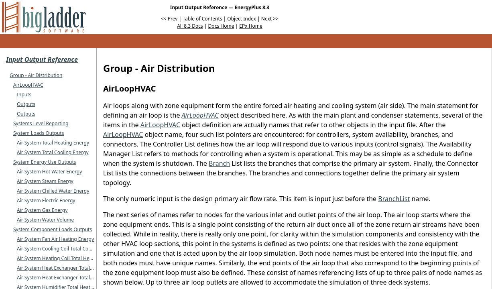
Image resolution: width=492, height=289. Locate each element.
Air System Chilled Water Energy (53, 190)
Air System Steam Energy (45, 181)
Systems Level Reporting (41, 123)
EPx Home (250, 25)
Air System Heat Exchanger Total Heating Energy (71, 268)
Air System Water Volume (45, 219)
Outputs (26, 104)
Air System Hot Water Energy (49, 171)
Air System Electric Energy (46, 200)
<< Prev (169, 18)
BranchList (394, 198)
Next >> (270, 18)
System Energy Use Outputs (44, 162)
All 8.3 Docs (190, 25)
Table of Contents (202, 18)
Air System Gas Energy (42, 210)
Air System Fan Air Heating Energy (55, 239)
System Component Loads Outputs (52, 229)
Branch (219, 163)
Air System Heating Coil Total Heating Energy (67, 258)
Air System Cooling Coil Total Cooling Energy (67, 248)
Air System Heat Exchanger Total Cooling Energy (71, 277)
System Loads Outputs (38, 133)
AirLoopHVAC (28, 84)
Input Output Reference (42, 59)
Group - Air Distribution (36, 75)
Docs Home (221, 25)
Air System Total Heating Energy (53, 142)
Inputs (24, 94)
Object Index (241, 18)
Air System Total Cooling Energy (53, 152)
